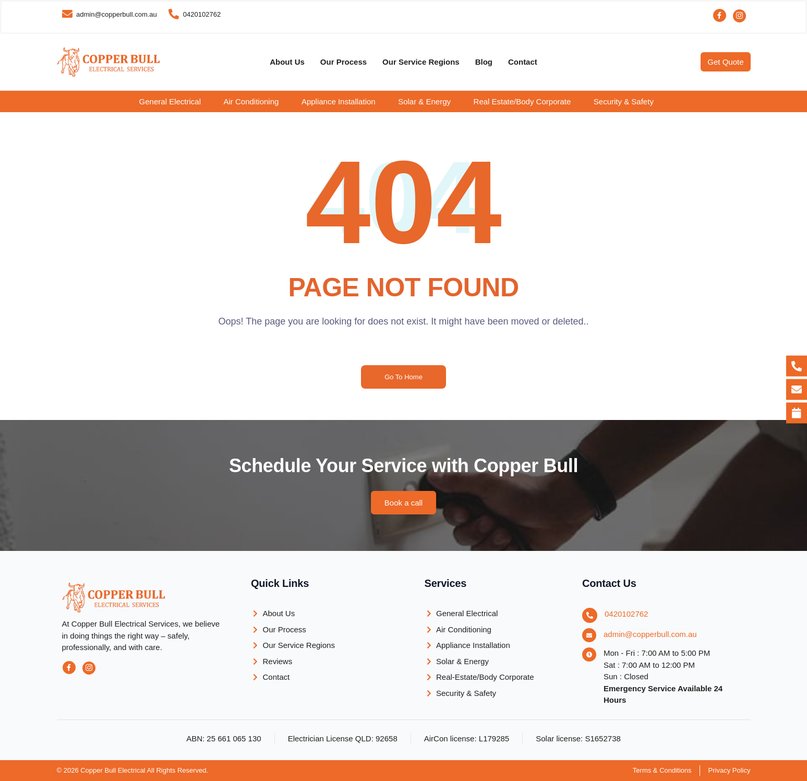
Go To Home (403, 377)
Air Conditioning (251, 101)
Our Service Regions (421, 61)
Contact (522, 61)
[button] (177, 101)
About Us (287, 61)
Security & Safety (624, 101)
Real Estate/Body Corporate (522, 101)
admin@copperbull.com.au (650, 634)
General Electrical (170, 101)
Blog (483, 61)
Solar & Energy (424, 101)
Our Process (343, 61)
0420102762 (626, 613)
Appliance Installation (339, 101)
